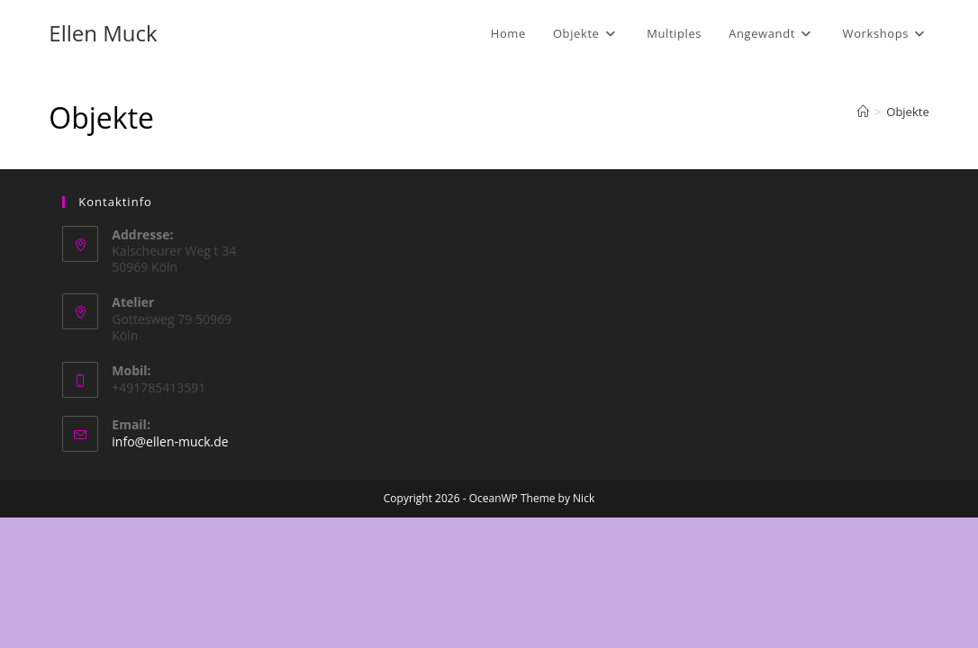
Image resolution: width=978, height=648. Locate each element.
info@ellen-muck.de (170, 571)
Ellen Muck (103, 33)
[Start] (863, 112)
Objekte (907, 112)
